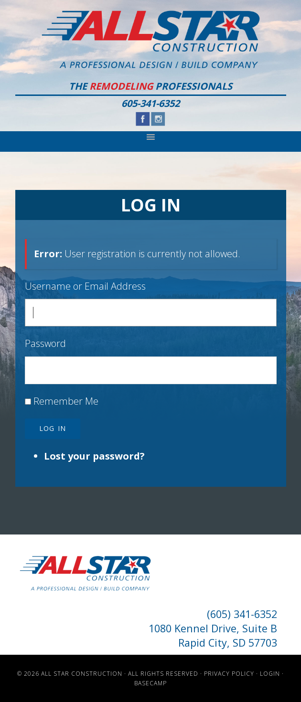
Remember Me (65, 401)
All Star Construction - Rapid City (150, 39)
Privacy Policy (229, 674)
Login (270, 674)
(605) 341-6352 (242, 614)
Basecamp (150, 683)
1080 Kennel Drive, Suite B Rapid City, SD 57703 (213, 635)
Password (45, 343)
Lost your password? (94, 456)
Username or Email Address (85, 286)
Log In (52, 428)
